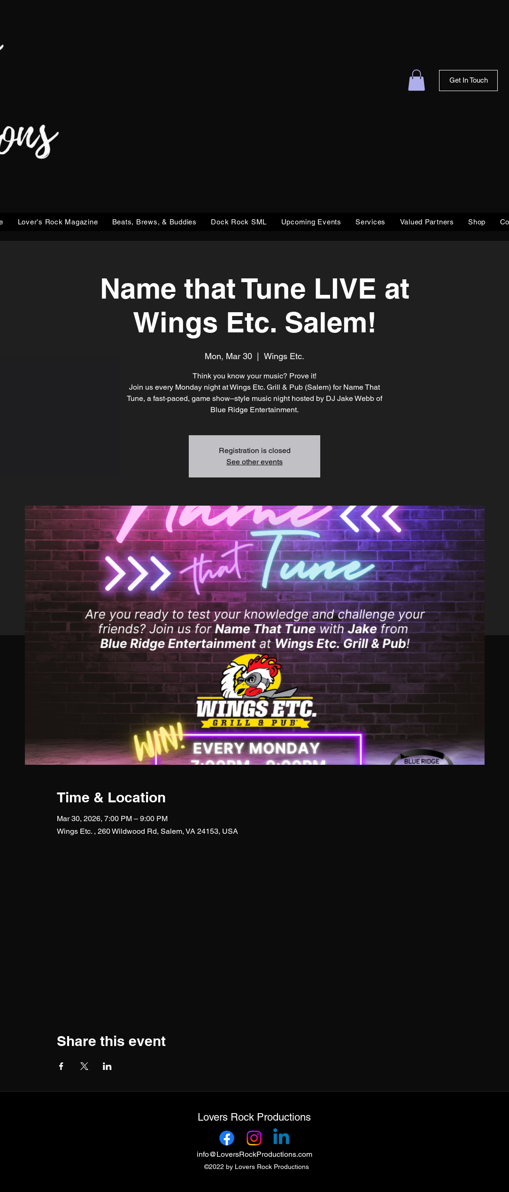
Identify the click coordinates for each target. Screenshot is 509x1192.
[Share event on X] (84, 1066)
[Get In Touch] (468, 80)
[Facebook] (227, 1138)
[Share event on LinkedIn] (107, 1066)
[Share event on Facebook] (61, 1066)
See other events (254, 461)
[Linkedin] (281, 1138)
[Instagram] (254, 1138)
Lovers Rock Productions (254, 1117)
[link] (416, 80)
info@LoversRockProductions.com (254, 1154)
